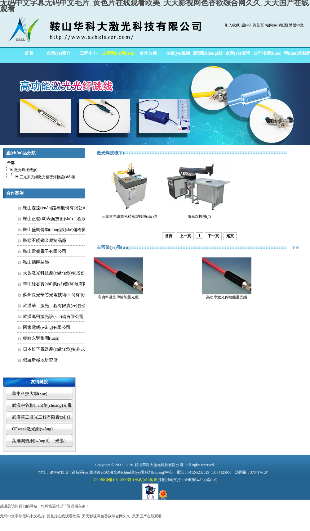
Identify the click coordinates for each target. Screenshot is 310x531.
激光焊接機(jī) (21, 169)
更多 (299, 247)
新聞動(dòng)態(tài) (208, 55)
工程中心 (88, 53)
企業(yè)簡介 (58, 53)
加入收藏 (232, 25)
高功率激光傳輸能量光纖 (118, 297)
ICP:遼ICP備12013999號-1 (114, 480)
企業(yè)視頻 (178, 53)
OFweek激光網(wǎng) (32, 429)
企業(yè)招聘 (237, 53)
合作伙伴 (148, 53)
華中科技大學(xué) (29, 393)
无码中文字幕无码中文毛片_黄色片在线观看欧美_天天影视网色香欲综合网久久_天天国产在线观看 (81, 516)
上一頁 (185, 236)
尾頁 (230, 236)
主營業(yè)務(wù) (118, 53)
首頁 (28, 53)
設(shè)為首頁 (252, 25)
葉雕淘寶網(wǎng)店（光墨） (40, 440)
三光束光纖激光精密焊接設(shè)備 (39, 176)
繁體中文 (296, 25)
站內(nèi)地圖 (276, 25)
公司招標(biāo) (267, 53)
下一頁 (213, 236)
